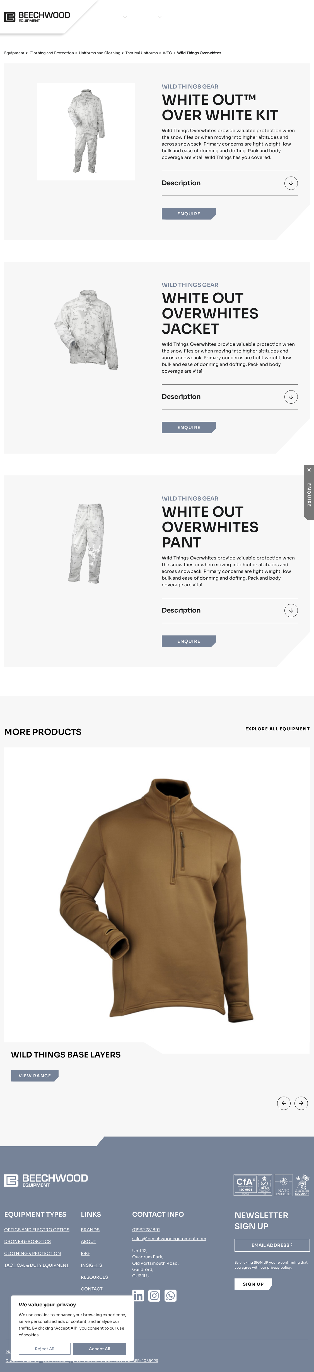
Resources (94, 1277)
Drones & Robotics (27, 1241)
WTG (167, 53)
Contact (237, 17)
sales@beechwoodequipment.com (169, 1238)
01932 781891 (146, 1229)
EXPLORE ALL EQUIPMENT (277, 729)
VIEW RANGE (35, 1075)
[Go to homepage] (37, 17)
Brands (145, 17)
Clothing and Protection (52, 53)
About (178, 17)
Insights (205, 17)
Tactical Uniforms (141, 53)
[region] (72, 1328)
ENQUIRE (189, 213)
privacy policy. (279, 1267)
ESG (85, 1253)
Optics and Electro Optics (36, 1229)
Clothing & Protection (32, 1253)
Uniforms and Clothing (99, 53)
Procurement (283, 17)
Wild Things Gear (190, 86)
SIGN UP (253, 1284)
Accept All (99, 1348)
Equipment (106, 17)
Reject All (44, 1348)
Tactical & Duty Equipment (36, 1265)
